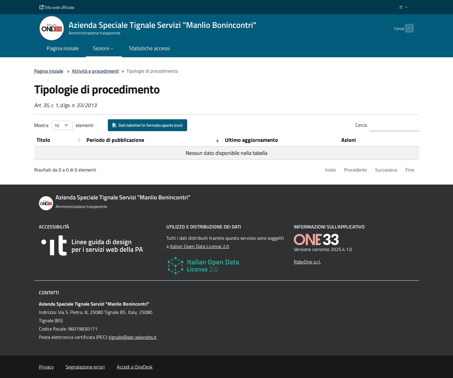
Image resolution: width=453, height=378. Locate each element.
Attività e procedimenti (95, 70)
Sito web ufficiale (57, 7)
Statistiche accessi (149, 48)
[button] (404, 7)
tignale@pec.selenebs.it (133, 337)
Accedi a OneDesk (135, 366)
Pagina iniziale (48, 70)
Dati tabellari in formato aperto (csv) (147, 125)
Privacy (46, 366)
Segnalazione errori (85, 366)
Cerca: (361, 124)
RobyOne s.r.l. (307, 261)
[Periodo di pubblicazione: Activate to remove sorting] (153, 140)
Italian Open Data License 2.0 (199, 246)
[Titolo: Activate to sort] (59, 140)
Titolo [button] (43, 140)
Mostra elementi (64, 125)
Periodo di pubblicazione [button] (115, 140)
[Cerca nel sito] (407, 28)
